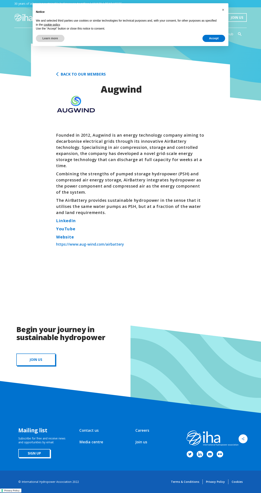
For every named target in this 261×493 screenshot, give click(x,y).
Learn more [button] (50, 38)
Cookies (237, 482)
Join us (141, 441)
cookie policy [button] (52, 24)
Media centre (91, 441)
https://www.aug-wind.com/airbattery (90, 244)
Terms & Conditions (185, 482)
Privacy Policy (215, 482)
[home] (23, 17)
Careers (142, 430)
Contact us (89, 430)
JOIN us (36, 359)
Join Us (237, 17)
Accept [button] (214, 38)
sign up (34, 453)
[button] (223, 10)
